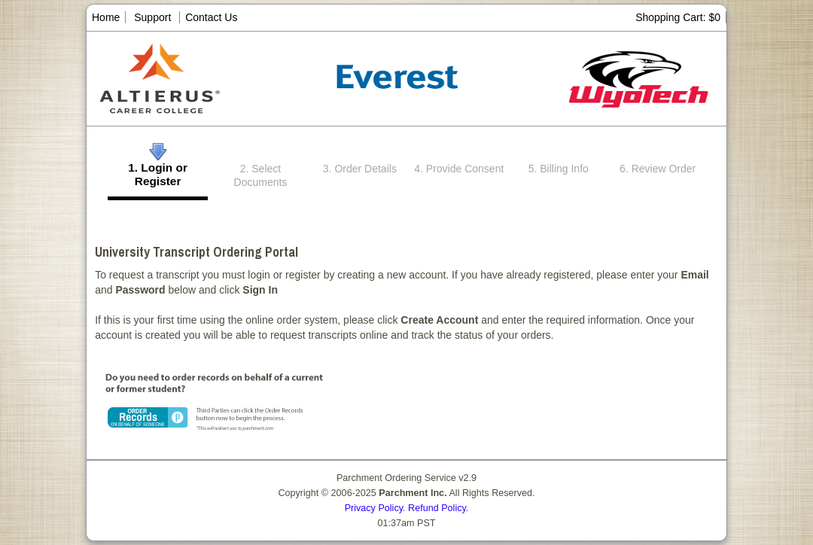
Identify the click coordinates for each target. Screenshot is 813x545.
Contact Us (211, 17)
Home (106, 17)
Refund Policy (437, 508)
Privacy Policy (374, 508)
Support (152, 17)
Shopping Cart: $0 (677, 17)
